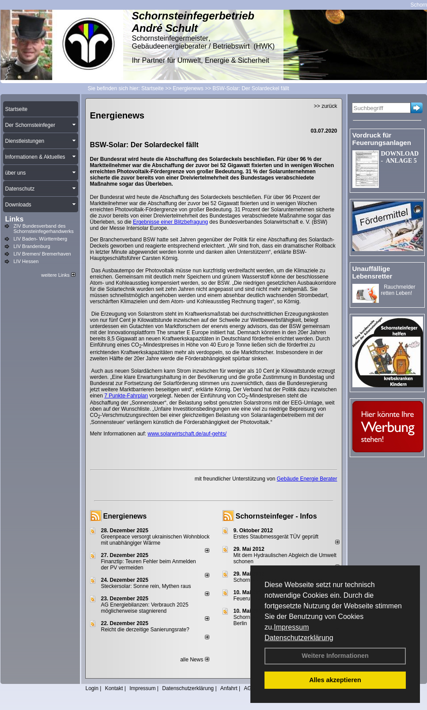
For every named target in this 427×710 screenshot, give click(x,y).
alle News (194, 660)
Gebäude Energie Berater (307, 479)
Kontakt (114, 688)
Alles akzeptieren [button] (335, 679)
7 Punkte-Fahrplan (126, 396)
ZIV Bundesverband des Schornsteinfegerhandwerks (44, 228)
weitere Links (58, 275)
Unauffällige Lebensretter (372, 272)
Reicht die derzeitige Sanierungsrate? (149, 629)
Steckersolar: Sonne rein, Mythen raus (146, 586)
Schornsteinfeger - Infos (276, 516)
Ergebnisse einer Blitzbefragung (170, 222)
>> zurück (325, 106)
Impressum (291, 627)
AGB (249, 688)
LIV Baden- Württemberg (41, 238)
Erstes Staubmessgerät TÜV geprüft (276, 537)
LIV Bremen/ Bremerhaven (42, 253)
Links (14, 219)
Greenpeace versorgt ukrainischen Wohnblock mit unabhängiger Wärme (155, 540)
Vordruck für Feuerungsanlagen (381, 138)
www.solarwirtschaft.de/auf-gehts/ (187, 434)
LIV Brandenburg (32, 246)
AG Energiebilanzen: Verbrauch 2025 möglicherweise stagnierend (145, 608)
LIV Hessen (26, 261)
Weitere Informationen (335, 655)
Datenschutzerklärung (299, 637)
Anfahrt (229, 688)
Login (92, 688)
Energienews (125, 516)
